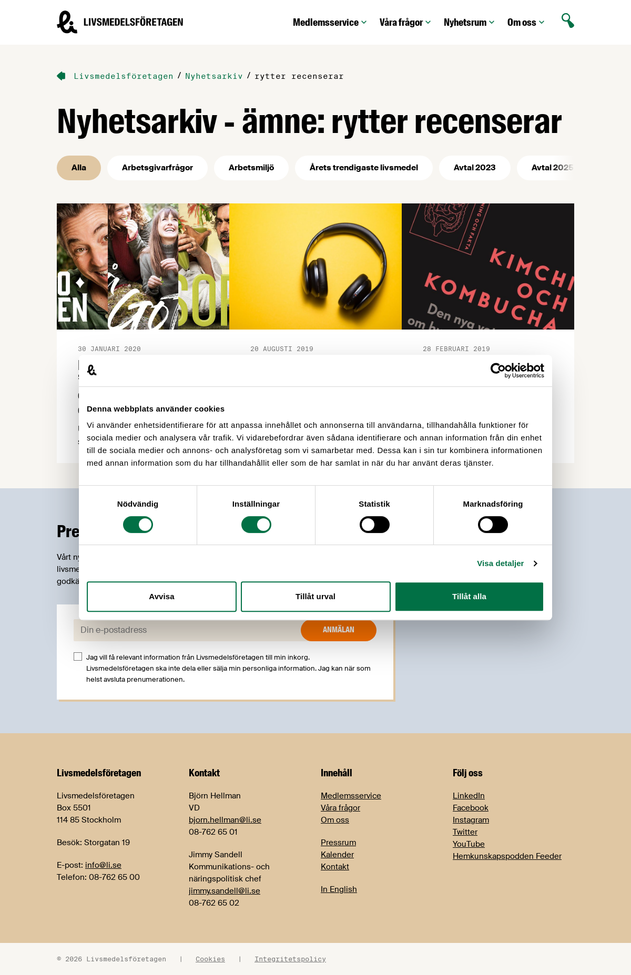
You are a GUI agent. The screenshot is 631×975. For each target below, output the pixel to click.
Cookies (210, 958)
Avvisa (161, 596)
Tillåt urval (315, 596)
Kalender (337, 854)
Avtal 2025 (553, 167)
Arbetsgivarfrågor (157, 167)
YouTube (469, 844)
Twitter (465, 832)
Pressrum (338, 842)
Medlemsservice (331, 22)
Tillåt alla (469, 596)
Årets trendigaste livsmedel (364, 167)
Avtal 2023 (475, 167)
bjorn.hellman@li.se (225, 820)
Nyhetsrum (470, 22)
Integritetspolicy (290, 958)
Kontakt (335, 866)
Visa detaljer (500, 563)
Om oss (527, 22)
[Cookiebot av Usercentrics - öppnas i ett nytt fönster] (498, 370)
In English (339, 889)
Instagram (471, 820)
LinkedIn (469, 796)
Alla (79, 167)
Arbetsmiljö (251, 167)
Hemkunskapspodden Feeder (507, 856)
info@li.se (103, 865)
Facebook (470, 808)
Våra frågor (406, 22)
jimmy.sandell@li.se (224, 891)
